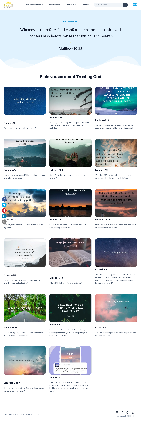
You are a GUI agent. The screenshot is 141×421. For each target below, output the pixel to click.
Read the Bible (70, 5)
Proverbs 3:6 (10, 219)
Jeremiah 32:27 (12, 383)
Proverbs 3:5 (10, 275)
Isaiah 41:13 (101, 170)
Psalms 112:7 (56, 219)
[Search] (125, 5)
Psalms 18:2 (55, 377)
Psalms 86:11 (10, 327)
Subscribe (85, 5)
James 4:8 (54, 324)
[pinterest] (4, 210)
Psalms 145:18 (102, 219)
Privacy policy (26, 414)
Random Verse (54, 5)
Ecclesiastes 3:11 (104, 269)
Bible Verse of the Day (34, 5)
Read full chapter (70, 21)
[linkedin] (4, 216)
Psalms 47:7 (101, 327)
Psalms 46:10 (102, 120)
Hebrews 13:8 (56, 170)
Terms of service (11, 414)
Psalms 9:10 (55, 117)
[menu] (135, 4)
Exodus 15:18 (56, 278)
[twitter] (4, 205)
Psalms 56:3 (10, 123)
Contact (38, 414)
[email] (4, 221)
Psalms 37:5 (10, 170)
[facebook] (4, 199)
